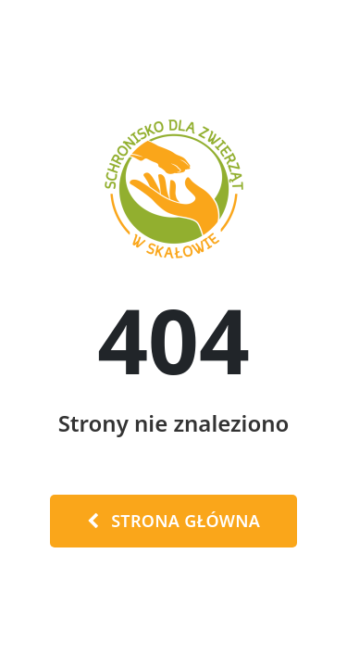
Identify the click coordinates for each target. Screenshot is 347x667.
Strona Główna (173, 521)
